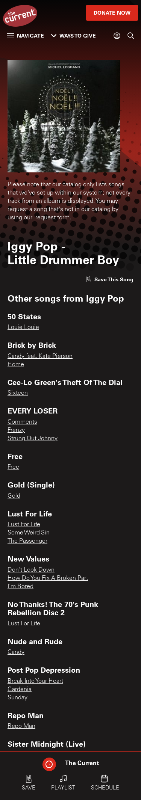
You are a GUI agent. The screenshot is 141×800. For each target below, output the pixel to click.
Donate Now (112, 12)
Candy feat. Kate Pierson (40, 356)
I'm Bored (20, 587)
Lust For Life (24, 525)
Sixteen (18, 393)
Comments (22, 422)
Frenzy (16, 430)
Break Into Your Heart (35, 681)
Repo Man (21, 726)
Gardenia (20, 690)
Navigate (25, 35)
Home (16, 365)
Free (13, 467)
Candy (16, 652)
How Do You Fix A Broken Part (48, 578)
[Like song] (109, 279)
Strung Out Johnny (33, 439)
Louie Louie (23, 328)
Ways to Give (73, 35)
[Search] (130, 36)
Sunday (17, 698)
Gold (14, 496)
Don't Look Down (31, 570)
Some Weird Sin (29, 533)
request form (52, 218)
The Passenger (27, 541)
